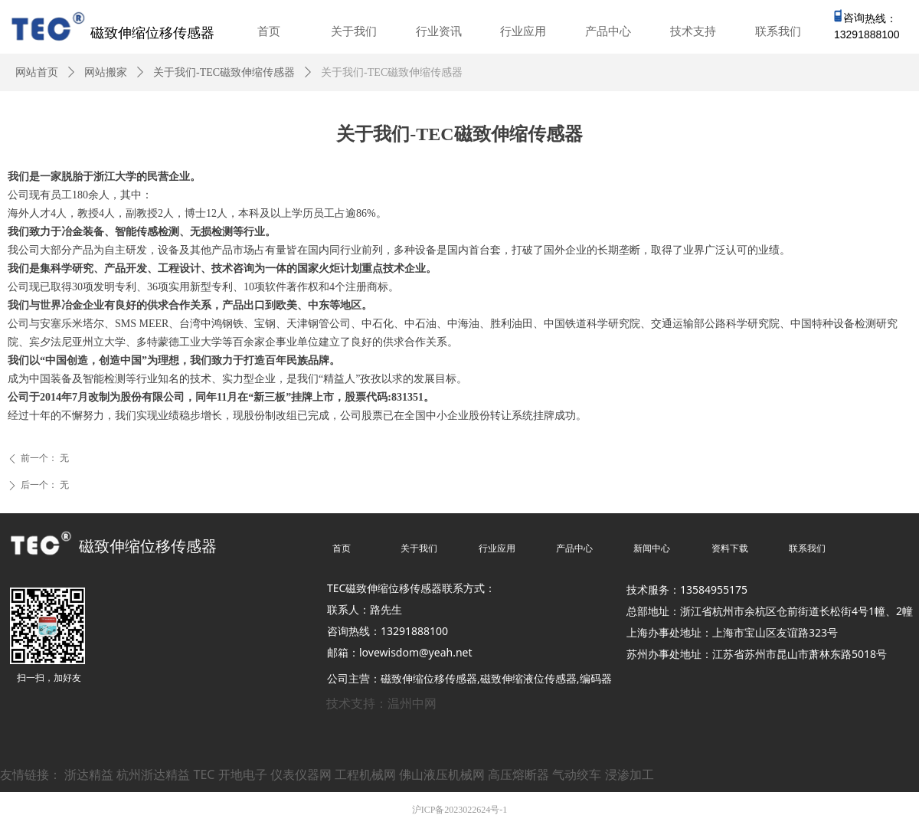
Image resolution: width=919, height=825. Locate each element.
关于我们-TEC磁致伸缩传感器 (224, 72)
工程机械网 (365, 774)
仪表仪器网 (301, 774)
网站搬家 (105, 72)
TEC (204, 774)
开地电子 (242, 774)
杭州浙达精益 (153, 774)
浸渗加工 (629, 774)
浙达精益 (88, 774)
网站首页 (36, 72)
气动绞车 (576, 774)
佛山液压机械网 (442, 774)
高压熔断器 (518, 774)
